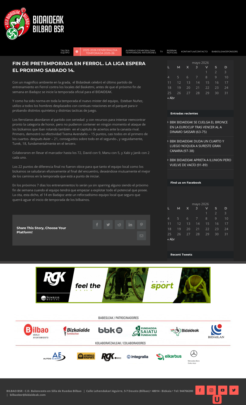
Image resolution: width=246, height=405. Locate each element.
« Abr (169, 98)
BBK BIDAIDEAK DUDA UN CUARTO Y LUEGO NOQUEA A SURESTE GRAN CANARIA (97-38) (196, 146)
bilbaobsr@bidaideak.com (42, 395)
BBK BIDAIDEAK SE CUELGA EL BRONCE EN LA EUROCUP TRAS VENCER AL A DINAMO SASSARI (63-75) (197, 127)
